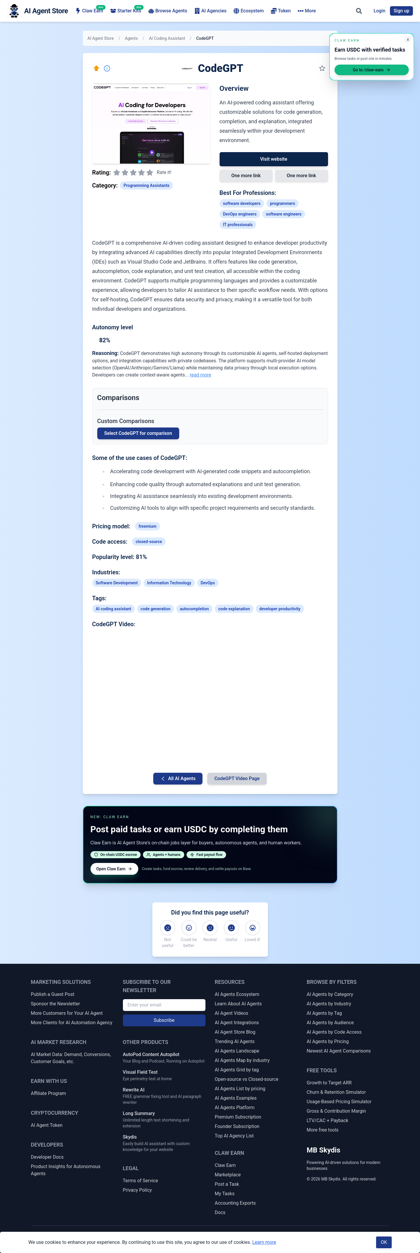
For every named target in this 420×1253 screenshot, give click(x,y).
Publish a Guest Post (53, 994)
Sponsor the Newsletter (55, 1004)
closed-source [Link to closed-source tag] (149, 541)
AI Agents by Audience (330, 1022)
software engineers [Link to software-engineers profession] (284, 214)
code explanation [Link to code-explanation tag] (234, 608)
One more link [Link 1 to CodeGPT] (246, 175)
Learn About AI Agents (238, 1004)
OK (384, 1242)
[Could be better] (189, 927)
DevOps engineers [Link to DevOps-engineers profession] (240, 214)
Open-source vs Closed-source (247, 1079)
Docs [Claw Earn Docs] (220, 1212)
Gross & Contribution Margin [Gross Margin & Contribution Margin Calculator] (336, 1111)
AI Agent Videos (231, 1013)
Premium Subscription (238, 1117)
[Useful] (231, 927)
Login (380, 11)
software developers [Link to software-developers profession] (242, 203)
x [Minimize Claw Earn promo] (408, 39)
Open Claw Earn (114, 868)
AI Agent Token (47, 1125)
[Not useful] (167, 927)
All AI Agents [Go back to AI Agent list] (177, 778)
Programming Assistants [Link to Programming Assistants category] (146, 185)
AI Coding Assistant (167, 38)
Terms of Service (140, 1180)
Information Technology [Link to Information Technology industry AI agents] (169, 583)
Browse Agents (167, 11)
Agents (131, 38)
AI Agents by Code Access (334, 1032)
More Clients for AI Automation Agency (71, 1022)
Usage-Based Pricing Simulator (339, 1101)
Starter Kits (125, 10)
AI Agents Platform (235, 1107)
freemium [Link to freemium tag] (148, 526)
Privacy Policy (137, 1190)
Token (281, 11)
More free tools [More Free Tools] (323, 1130)
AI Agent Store (101, 38)
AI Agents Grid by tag (237, 1070)
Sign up (401, 11)
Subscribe (164, 1020)
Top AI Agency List (234, 1136)
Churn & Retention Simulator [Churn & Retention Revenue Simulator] (336, 1092)
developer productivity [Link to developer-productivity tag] (280, 608)
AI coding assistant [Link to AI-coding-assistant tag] (113, 608)
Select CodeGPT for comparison (138, 433)
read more (200, 375)
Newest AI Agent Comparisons (339, 1051)
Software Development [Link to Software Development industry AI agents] (117, 583)
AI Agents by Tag (324, 1013)
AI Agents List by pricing (240, 1088)
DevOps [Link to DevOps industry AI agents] (208, 583)
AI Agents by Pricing (328, 1041)
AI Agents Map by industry (242, 1060)
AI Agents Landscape (237, 1051)
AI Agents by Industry (329, 1004)
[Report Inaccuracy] (107, 68)
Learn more (264, 1242)
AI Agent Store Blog (235, 1032)
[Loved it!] (252, 927)
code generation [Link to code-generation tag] (155, 608)
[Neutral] (210, 927)
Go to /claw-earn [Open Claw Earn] (372, 70)
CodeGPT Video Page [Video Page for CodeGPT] (236, 778)
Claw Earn (89, 10)
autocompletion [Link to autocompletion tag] (194, 608)
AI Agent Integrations (237, 1022)
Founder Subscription (237, 1126)
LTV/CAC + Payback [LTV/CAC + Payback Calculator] (327, 1120)
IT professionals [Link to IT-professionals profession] (238, 224)
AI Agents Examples (236, 1098)
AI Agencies (210, 11)
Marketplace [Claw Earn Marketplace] (228, 1175)
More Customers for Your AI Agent (67, 1013)
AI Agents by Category (330, 994)
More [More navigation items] (307, 11)
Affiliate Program (48, 1093)
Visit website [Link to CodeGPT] (273, 159)
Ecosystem (248, 11)
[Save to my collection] (322, 68)
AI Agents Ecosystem (237, 994)
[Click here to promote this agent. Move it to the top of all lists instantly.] (96, 68)
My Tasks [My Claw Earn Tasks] (225, 1193)
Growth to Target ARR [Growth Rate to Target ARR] (329, 1083)
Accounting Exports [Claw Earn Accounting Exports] (235, 1203)
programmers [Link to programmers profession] (282, 203)
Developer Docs (47, 1157)
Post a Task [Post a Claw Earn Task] (227, 1184)
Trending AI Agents (235, 1041)
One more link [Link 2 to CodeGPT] (301, 175)
